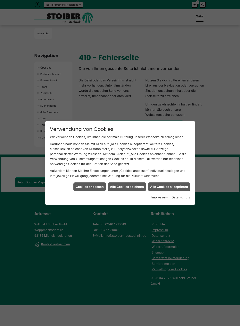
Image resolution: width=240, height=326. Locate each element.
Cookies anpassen (90, 184)
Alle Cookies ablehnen (127, 184)
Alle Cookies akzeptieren (169, 184)
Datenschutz (181, 195)
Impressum (159, 195)
